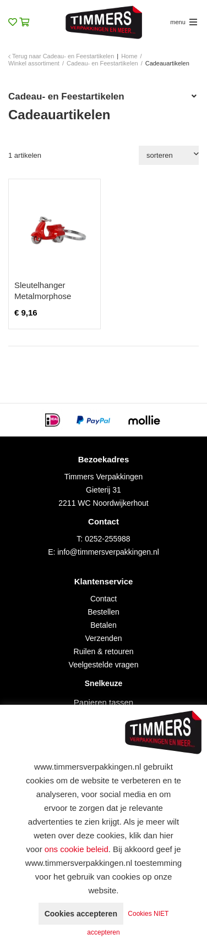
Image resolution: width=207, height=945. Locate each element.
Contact (103, 598)
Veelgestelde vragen (104, 664)
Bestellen (103, 611)
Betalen (103, 625)
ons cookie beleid (76, 849)
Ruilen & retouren (104, 651)
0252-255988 (107, 538)
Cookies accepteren (81, 913)
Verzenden (103, 638)
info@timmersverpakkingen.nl (108, 552)
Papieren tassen (103, 702)
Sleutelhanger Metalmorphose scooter (42, 296)
